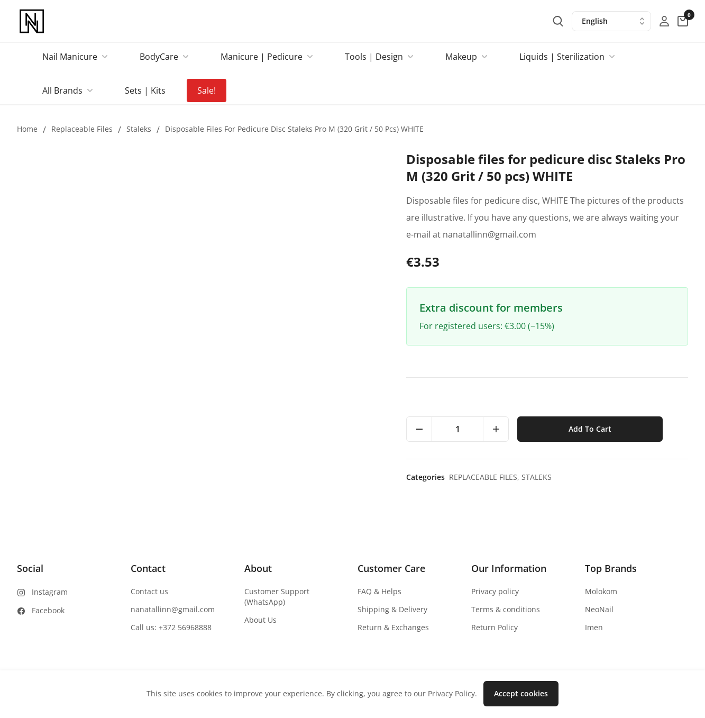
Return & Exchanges (393, 627)
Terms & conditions (505, 609)
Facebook (48, 610)
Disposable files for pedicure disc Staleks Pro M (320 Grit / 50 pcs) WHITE (294, 129)
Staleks (138, 129)
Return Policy (494, 627)
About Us (260, 620)
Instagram (50, 592)
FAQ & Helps (379, 591)
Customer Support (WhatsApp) (276, 596)
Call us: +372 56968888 (171, 627)
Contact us (149, 591)
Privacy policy (495, 591)
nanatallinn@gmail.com (173, 609)
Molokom (601, 591)
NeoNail (599, 609)
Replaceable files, (485, 477)
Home (27, 129)
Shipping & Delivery (392, 609)
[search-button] (558, 21)
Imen (594, 627)
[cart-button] (682, 21)
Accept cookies (521, 693)
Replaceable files (82, 129)
